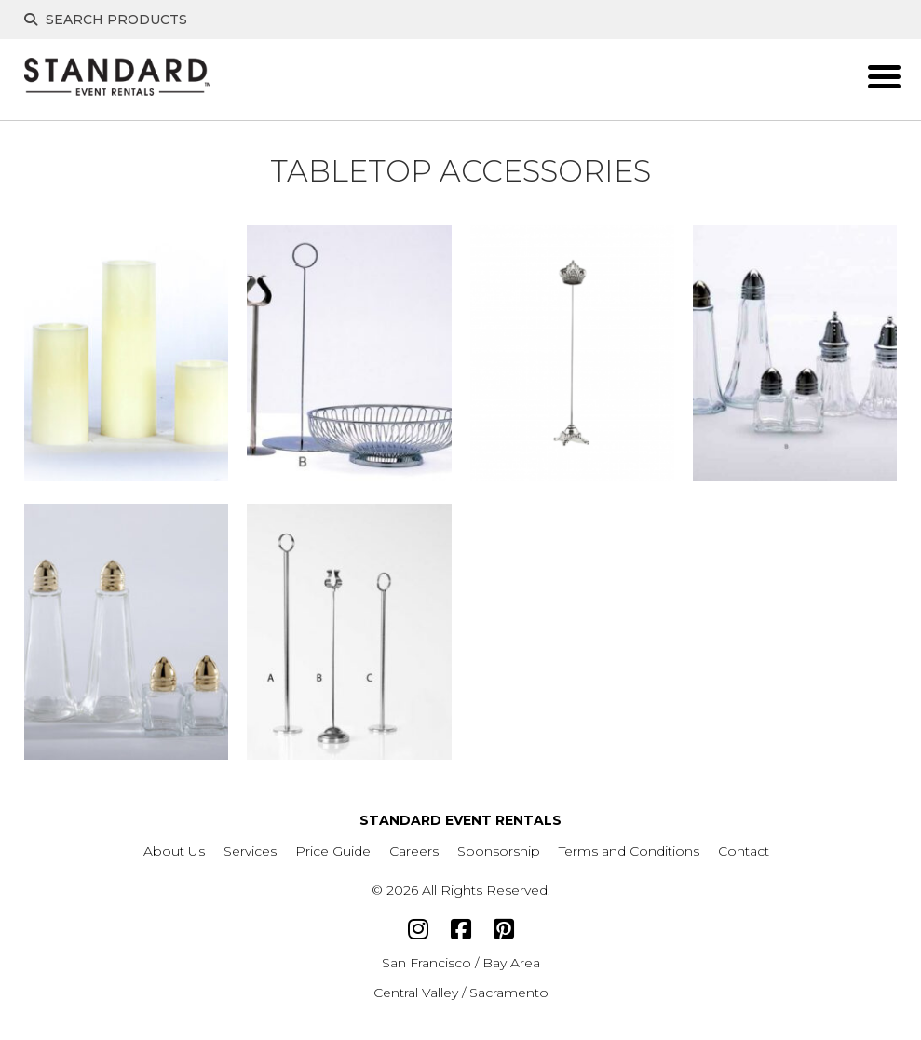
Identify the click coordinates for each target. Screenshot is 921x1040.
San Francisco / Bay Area (461, 962)
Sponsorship (498, 851)
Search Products (105, 19)
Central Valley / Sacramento (461, 992)
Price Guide (333, 851)
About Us (174, 851)
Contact (743, 851)
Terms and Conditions (629, 851)
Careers (414, 851)
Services (250, 851)
